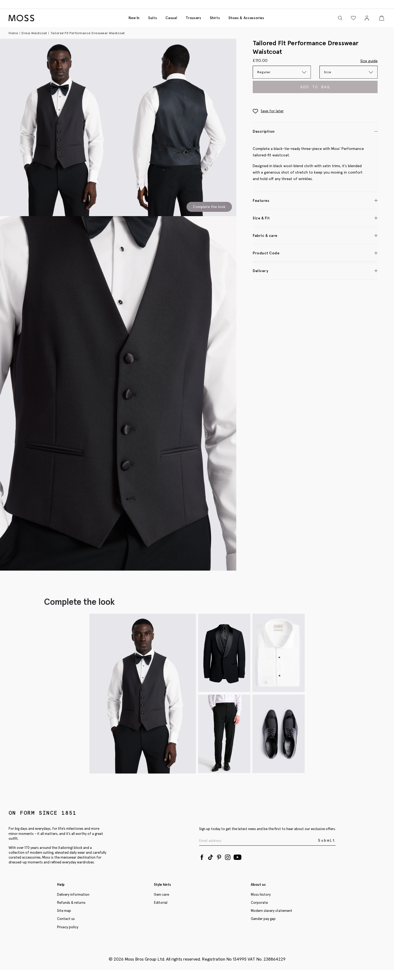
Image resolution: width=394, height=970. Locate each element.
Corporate (259, 902)
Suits (152, 18)
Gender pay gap (263, 918)
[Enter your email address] (258, 840)
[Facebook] (202, 856)
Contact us (66, 918)
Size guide (369, 60)
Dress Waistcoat (34, 33)
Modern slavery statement (271, 910)
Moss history (261, 894)
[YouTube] (237, 856)
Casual (171, 18)
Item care (161, 894)
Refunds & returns (71, 902)
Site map (64, 910)
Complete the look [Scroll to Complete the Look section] (209, 206)
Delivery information (73, 894)
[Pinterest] (219, 856)
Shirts (215, 18)
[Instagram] (227, 856)
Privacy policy (67, 927)
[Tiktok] (210, 856)
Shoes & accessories (246, 18)
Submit (327, 840)
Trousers (193, 18)
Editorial (160, 902)
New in (134, 18)
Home (13, 33)
